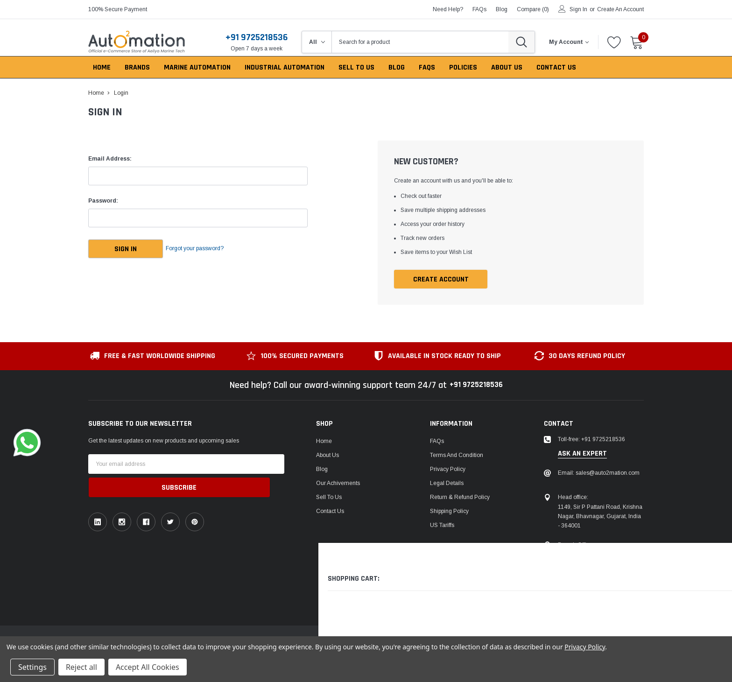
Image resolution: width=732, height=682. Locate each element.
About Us (327, 456)
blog (501, 9)
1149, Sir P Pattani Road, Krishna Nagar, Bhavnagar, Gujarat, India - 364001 (600, 516)
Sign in (578, 9)
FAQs (479, 9)
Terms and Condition (456, 456)
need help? (448, 9)
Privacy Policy (447, 470)
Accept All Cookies (147, 667)
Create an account (620, 9)
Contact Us (330, 512)
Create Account (441, 280)
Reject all (81, 667)
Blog (322, 470)
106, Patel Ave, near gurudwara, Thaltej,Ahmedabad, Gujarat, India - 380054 (598, 564)
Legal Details (447, 484)
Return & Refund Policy (460, 498)
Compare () (533, 9)
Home (324, 442)
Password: (103, 200)
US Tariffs (442, 526)
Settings (32, 667)
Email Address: (110, 158)
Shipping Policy (449, 512)
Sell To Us (329, 498)
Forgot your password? (207, 249)
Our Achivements (338, 484)
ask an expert (582, 454)
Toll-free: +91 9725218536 (591, 440)
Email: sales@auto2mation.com (599, 474)
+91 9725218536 (256, 37)
